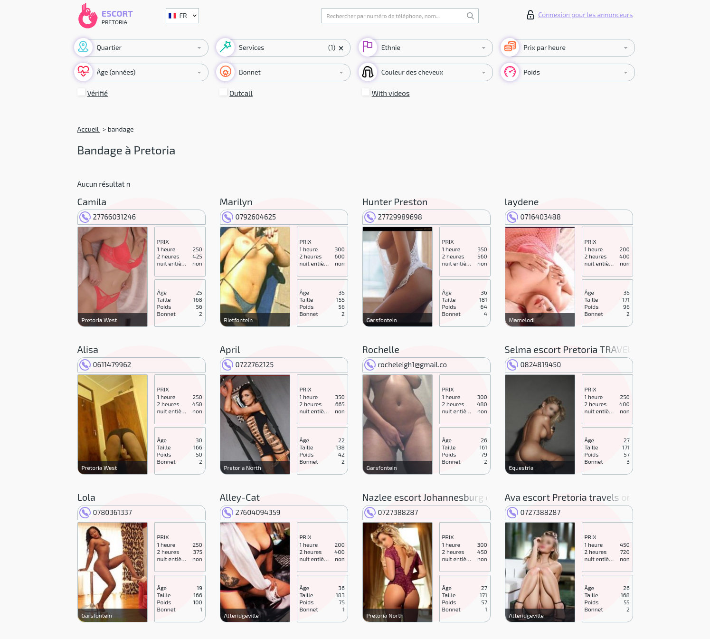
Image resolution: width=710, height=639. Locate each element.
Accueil (88, 129)
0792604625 (249, 216)
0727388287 (391, 512)
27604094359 (251, 512)
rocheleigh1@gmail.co (405, 364)
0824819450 (534, 364)
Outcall (241, 93)
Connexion (580, 15)
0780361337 (105, 512)
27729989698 (393, 216)
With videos (391, 93)
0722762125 (248, 364)
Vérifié (97, 93)
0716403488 (534, 216)
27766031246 (107, 216)
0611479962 (105, 364)
